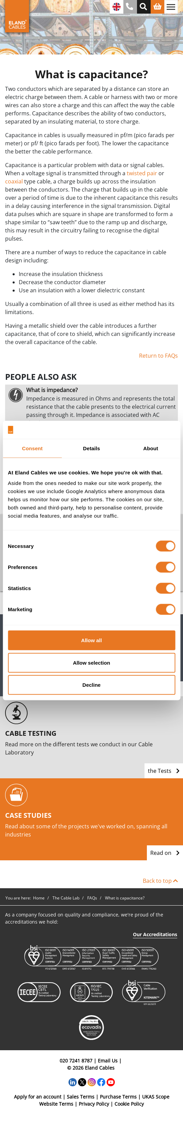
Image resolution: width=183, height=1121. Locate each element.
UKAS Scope (155, 1096)
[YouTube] (111, 1081)
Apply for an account (37, 1096)
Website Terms (56, 1104)
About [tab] (150, 448)
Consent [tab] (32, 448)
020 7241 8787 (76, 1060)
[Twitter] (82, 1081)
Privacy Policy (94, 1104)
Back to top (160, 880)
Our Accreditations (155, 934)
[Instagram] (92, 1081)
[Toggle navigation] (171, 7)
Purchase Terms (118, 1096)
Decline (91, 685)
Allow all (91, 640)
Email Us (108, 1060)
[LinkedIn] (72, 1081)
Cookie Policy (129, 1104)
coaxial (14, 181)
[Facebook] (101, 1081)
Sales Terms (80, 1096)
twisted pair (142, 173)
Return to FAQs (158, 355)
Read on (165, 853)
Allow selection (91, 662)
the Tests (164, 771)
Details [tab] (91, 448)
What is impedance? (52, 390)
